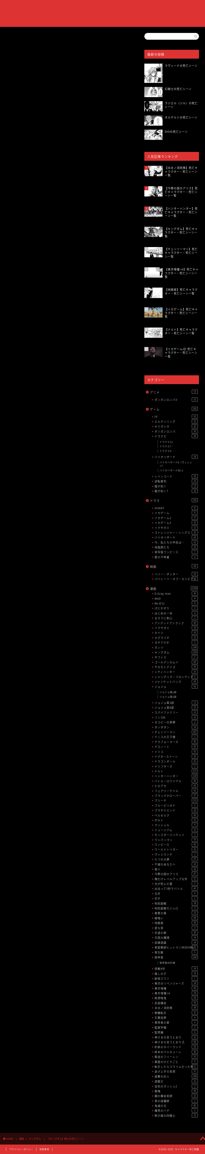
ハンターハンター (176, 776)
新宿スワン (176, 978)
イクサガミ (176, 528)
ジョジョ (176, 687)
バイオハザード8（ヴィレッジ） (176, 464)
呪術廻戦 (176, 903)
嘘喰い (176, 918)
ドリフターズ (176, 766)
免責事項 (44, 1149)
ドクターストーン (176, 756)
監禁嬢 (176, 1032)
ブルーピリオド (176, 805)
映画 (174, 566)
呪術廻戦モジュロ (176, 908)
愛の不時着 (176, 557)
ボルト (176, 820)
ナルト (176, 771)
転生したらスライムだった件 (176, 1066)
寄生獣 (176, 952)
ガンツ (176, 647)
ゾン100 (176, 717)
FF (176, 417)
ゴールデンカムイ (176, 662)
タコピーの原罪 (176, 722)
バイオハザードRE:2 (171, 470)
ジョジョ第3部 (176, 703)
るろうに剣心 (176, 618)
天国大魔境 (176, 937)
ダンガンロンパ (176, 431)
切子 (176, 898)
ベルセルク (176, 815)
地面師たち (176, 547)
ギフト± (176, 657)
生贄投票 (176, 1018)
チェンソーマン (176, 732)
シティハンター (176, 672)
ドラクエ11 (166, 442)
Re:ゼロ (176, 603)
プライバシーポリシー (21, 1149)
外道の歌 (176, 933)
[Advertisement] (69, 210)
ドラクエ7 (165, 446)
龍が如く (176, 486)
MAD (176, 598)
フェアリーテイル (176, 791)
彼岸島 (176, 957)
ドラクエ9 (165, 451)
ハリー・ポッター (176, 574)
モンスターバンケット (176, 835)
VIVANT (176, 508)
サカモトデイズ (176, 667)
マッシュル (176, 825)
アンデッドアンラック (176, 623)
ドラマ (174, 500)
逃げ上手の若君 (176, 1071)
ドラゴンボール (176, 761)
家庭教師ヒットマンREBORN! (176, 947)
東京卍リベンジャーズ (176, 983)
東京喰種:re (176, 993)
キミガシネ (176, 426)
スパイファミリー (176, 712)
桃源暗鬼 (176, 998)
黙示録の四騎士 (176, 1115)
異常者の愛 (176, 1022)
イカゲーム (176, 513)
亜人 (176, 869)
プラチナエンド (176, 810)
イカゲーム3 (176, 523)
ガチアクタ (176, 642)
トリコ (176, 752)
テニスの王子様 (176, 737)
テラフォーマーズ (176, 742)
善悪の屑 (176, 913)
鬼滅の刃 (176, 1106)
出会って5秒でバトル (176, 888)
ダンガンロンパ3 (176, 400)
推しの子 (176, 974)
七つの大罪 (176, 859)
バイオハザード (176, 457)
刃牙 (176, 893)
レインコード (176, 476)
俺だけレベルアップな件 (176, 879)
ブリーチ (176, 800)
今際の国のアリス (176, 874)
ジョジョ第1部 (168, 692)
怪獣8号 (176, 969)
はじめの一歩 (176, 613)
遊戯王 (176, 1081)
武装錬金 (176, 1003)
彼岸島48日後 (167, 963)
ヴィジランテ (176, 854)
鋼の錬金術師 (176, 1096)
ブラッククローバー (176, 796)
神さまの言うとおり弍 (176, 1042)
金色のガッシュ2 (176, 1086)
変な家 (176, 928)
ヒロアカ (176, 786)
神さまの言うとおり (176, 1037)
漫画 (174, 588)
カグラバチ (176, 638)
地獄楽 (176, 923)
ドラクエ (176, 436)
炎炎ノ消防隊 (176, 1008)
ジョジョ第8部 (176, 707)
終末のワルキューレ (176, 1052)
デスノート (176, 747)
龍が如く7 (176, 491)
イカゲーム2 (176, 518)
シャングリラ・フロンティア (176, 677)
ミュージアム (176, 830)
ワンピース (176, 845)
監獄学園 (176, 1027)
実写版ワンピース (176, 552)
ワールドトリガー (176, 849)
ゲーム (174, 409)
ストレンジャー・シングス (176, 532)
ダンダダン (176, 727)
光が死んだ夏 (176, 884)
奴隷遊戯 (176, 942)
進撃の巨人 (176, 1076)
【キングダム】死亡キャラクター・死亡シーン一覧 (56, 388)
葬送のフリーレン (176, 1057)
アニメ (174, 392)
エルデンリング (176, 421)
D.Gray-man (176, 593)
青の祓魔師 (176, 1101)
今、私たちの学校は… (176, 542)
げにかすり (176, 608)
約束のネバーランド (176, 1047)
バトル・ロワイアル (176, 781)
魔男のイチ (176, 1110)
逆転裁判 (176, 481)
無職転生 (176, 1013)
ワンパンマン (176, 840)
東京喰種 (176, 988)
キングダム (13, 39)
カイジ (176, 633)
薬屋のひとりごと (176, 1062)
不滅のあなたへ (176, 864)
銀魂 (176, 1091)
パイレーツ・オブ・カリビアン (176, 579)
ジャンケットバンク (176, 682)
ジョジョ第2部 (168, 697)
